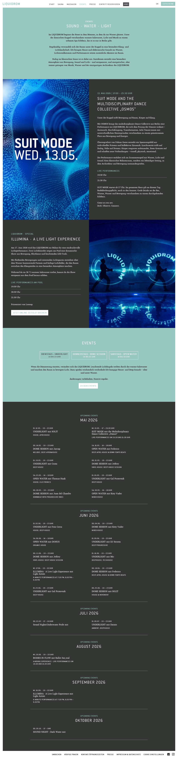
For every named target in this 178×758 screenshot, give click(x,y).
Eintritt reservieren (109, 4)
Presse (110, 754)
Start (52, 4)
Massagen (71, 4)
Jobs (126, 4)
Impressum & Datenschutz (129, 754)
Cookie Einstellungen (154, 754)
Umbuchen (56, 754)
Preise (92, 4)
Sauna (61, 4)
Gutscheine (168, 4)
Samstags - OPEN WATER (124, 355)
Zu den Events (88, 385)
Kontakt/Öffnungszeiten (92, 754)
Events (83, 4)
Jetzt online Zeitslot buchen (30, 312)
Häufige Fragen (71, 754)
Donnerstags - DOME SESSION (89, 355)
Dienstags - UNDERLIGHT (54, 355)
